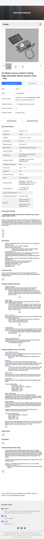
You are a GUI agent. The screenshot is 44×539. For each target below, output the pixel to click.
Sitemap (16, 533)
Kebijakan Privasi (8, 533)
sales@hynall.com (8, 524)
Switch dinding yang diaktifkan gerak (16, 493)
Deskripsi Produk (32, 121)
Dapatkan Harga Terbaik (11, 83)
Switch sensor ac (32, 493)
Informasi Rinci (11, 121)
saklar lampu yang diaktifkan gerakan (13, 495)
